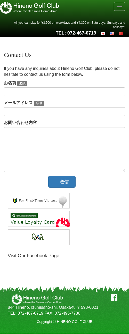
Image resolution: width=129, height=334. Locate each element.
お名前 (15, 83)
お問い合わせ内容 (20, 122)
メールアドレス (24, 103)
